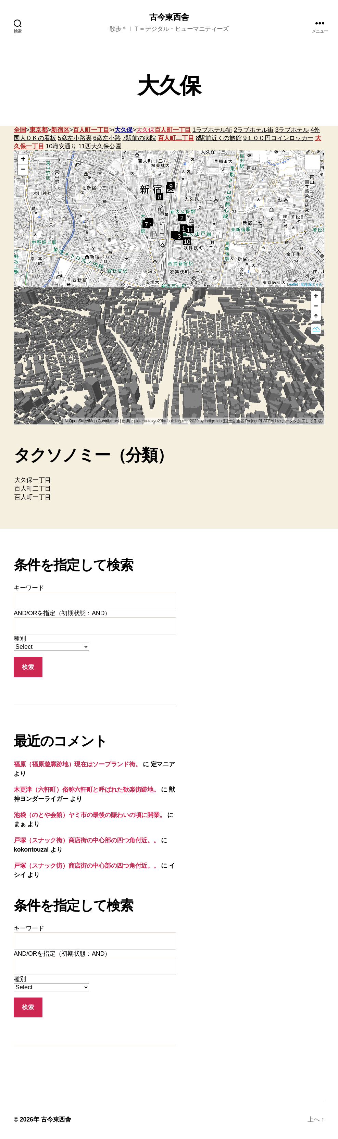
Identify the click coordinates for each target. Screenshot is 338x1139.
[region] (169, 355)
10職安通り (61, 146)
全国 (20, 129)
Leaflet (292, 284)
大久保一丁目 (169, 480)
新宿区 (60, 129)
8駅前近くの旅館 (219, 138)
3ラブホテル (292, 129)
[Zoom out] (316, 306)
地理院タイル (312, 284)
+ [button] (23, 159)
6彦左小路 (107, 138)
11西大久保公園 (100, 146)
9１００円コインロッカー (278, 138)
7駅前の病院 (139, 138)
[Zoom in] (316, 296)
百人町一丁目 (91, 129)
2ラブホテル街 (254, 129)
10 (187, 241)
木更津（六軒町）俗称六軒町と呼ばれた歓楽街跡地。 (87, 789)
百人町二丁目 (176, 138)
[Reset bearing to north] (316, 316)
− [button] (23, 170)
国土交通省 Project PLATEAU (250, 421)
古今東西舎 (169, 17)
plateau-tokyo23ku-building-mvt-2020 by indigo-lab (178, 421)
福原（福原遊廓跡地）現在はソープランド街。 (77, 764)
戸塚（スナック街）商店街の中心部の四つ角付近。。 (87, 840)
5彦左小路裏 (74, 138)
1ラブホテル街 (212, 129)
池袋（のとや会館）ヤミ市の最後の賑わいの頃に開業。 (89, 815)
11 (190, 230)
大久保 (123, 129)
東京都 (38, 129)
